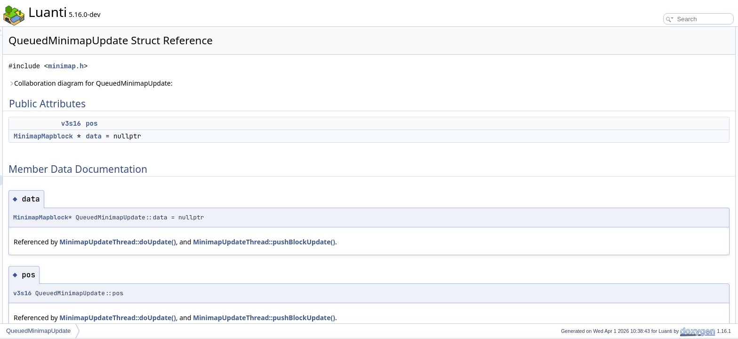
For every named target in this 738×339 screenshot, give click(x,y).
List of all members (657, 94)
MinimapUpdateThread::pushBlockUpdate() (382, 241)
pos (209, 123)
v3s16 (189, 123)
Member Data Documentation (670, 63)
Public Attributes (653, 32)
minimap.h (183, 66)
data (211, 136)
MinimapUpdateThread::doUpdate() (235, 241)
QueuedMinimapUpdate (38, 330)
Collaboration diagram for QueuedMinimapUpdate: (208, 83)
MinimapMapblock (161, 136)
